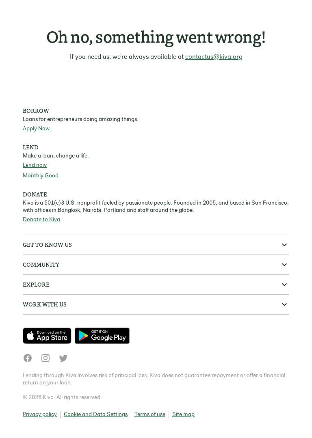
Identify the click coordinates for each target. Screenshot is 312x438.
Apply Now (36, 129)
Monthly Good (40, 176)
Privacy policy (40, 415)
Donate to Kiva (41, 220)
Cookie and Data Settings (96, 415)
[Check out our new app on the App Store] (49, 336)
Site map (183, 415)
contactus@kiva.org (214, 57)
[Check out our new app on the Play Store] (102, 336)
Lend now (35, 165)
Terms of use (149, 415)
